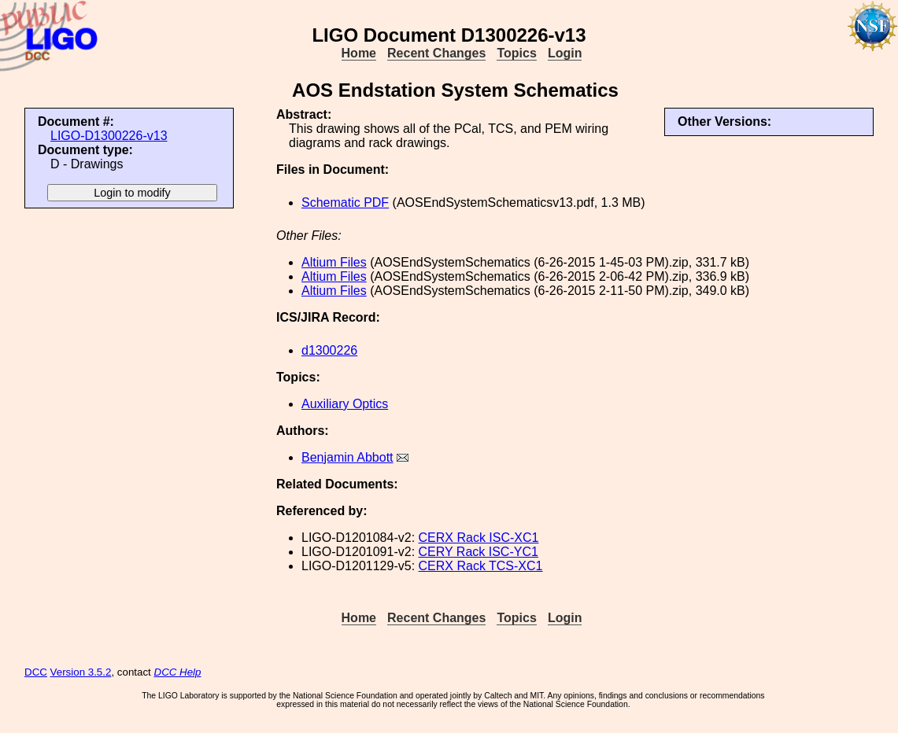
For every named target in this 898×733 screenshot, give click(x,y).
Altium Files (334, 262)
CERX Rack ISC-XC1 (479, 537)
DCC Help (177, 672)
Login (565, 53)
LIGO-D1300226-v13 (109, 135)
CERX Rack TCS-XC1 (481, 566)
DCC (35, 672)
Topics (516, 53)
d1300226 (329, 350)
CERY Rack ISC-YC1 (478, 551)
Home (359, 53)
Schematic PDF (345, 202)
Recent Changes (436, 53)
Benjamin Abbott (347, 457)
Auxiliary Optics (344, 404)
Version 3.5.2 (81, 672)
